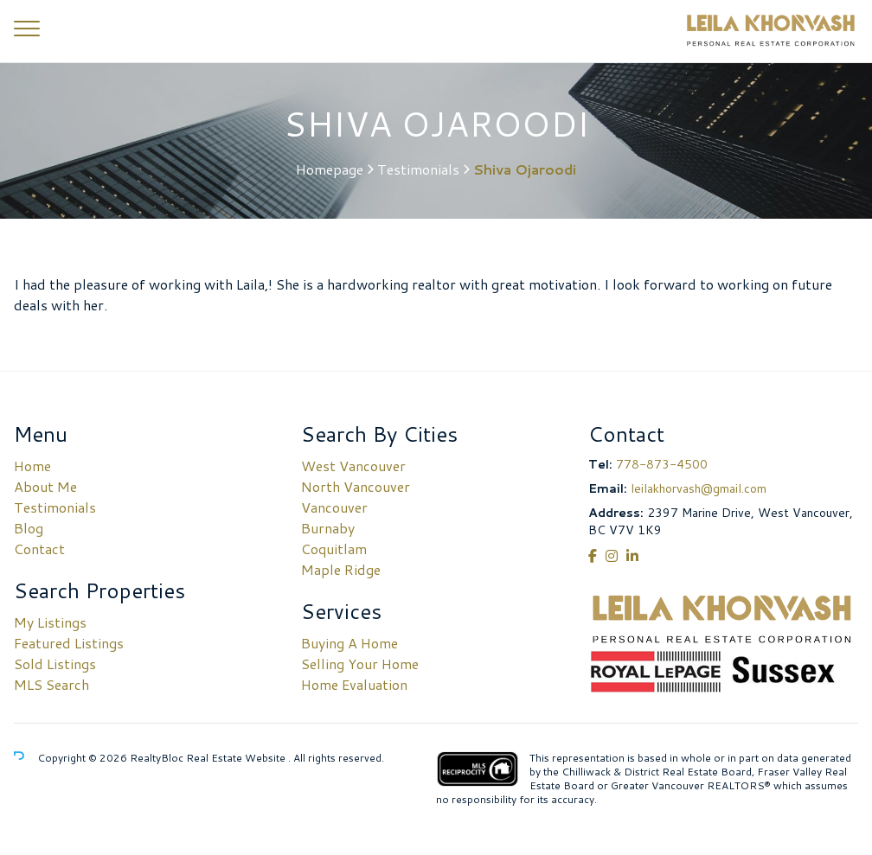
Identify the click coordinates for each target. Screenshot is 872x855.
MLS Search (51, 684)
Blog (28, 528)
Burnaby (328, 528)
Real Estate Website (237, 757)
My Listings (50, 622)
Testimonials (418, 169)
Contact (39, 548)
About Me (45, 486)
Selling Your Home (360, 663)
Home (32, 465)
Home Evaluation (354, 684)
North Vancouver (355, 486)
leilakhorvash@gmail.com (698, 488)
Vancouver (334, 507)
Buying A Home (349, 643)
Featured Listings (69, 643)
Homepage (329, 169)
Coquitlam (334, 548)
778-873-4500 (662, 464)
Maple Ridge (341, 569)
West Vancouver (353, 465)
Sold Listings (55, 663)
